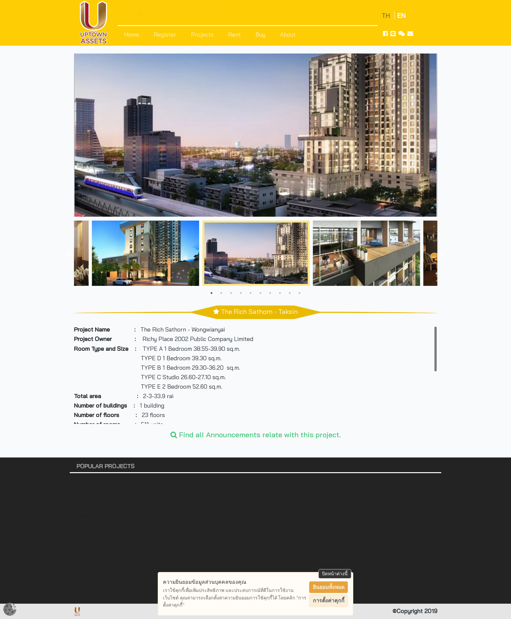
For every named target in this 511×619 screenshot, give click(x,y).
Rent (234, 34)
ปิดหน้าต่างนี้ (335, 573)
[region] (255, 375)
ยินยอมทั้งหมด (328, 587)
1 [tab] (211, 293)
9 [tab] (289, 293)
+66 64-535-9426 (180, 14)
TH (387, 15)
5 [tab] (250, 293)
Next (442, 254)
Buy (260, 34)
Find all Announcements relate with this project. (255, 434)
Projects (202, 34)
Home (131, 34)
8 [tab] (280, 293)
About (288, 34)
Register (165, 34)
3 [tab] (231, 293)
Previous (69, 254)
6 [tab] (260, 293)
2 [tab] (221, 293)
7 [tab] (270, 293)
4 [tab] (241, 293)
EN (401, 15)
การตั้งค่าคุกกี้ (328, 600)
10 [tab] (299, 293)
